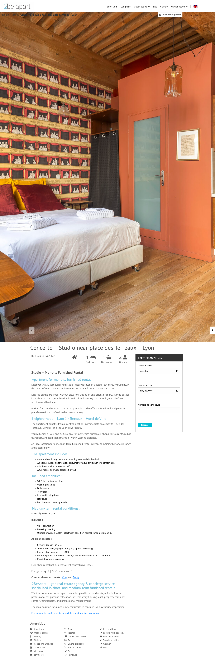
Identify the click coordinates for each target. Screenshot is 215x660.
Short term (123, 6)
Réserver (144, 425)
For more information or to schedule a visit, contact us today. (65, 613)
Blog (166, 6)
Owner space (191, 6)
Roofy (76, 577)
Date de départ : (146, 385)
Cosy (64, 577)
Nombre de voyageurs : (149, 405)
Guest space (153, 6)
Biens (15, 15)
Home (5, 15)
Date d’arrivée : (145, 365)
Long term (137, 6)
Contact (176, 6)
